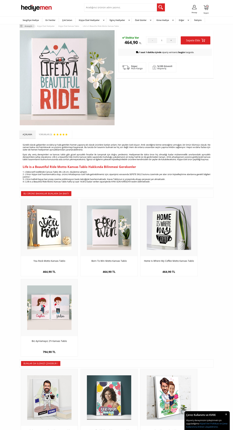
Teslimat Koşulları (29, 387)
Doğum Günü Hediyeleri (129, 392)
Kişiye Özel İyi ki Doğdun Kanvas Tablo (92, 327)
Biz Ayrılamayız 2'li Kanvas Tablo (189, 249)
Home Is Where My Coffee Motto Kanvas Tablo (140, 250)
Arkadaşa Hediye (158, 407)
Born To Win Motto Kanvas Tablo (92, 249)
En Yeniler (50, 20)
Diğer (181, 20)
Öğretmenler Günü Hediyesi (130, 407)
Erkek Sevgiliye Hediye (96, 402)
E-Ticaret (107, 425)
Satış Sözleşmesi (28, 397)
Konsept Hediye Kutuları (96, 387)
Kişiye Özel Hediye (61, 387)
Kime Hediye (162, 20)
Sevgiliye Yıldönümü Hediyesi (99, 412)
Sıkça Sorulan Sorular (30, 412)
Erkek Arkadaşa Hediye (63, 392)
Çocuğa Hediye (157, 397)
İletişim (198, 20)
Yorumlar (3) (207, 36)
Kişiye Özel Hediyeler (89, 20)
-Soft (99, 425)
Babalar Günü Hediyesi (128, 412)
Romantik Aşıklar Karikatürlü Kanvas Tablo (141, 329)
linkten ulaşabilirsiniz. (207, 426)
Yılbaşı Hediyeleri (126, 397)
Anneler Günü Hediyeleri (129, 402)
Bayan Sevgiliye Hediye (96, 407)
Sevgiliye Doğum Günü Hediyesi (100, 397)
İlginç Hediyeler (117, 20)
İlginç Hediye (156, 412)
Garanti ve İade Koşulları (32, 402)
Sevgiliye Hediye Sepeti (96, 392)
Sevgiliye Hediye (31, 20)
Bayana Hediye (157, 392)
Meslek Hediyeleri (61, 412)
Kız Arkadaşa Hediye (62, 397)
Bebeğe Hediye (157, 402)
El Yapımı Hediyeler (62, 402)
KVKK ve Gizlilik (27, 407)
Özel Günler (141, 20)
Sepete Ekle (195, 75)
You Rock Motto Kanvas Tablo (44, 249)
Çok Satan (67, 20)
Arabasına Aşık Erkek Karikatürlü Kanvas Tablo (189, 329)
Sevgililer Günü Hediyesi (129, 387)
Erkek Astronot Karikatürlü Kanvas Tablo (43, 329)
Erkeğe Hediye (157, 387)
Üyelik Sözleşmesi (29, 392)
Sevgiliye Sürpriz (60, 407)
